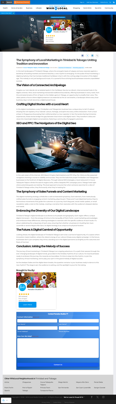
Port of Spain (27, 387)
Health (5, 8)
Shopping (76, 8)
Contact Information (28, 316)
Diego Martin (63, 381)
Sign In (82, 2)
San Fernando (63, 387)
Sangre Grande (99, 387)
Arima (7, 381)
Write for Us (104, 2)
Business (29, 8)
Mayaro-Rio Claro (82, 381)
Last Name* (63, 323)
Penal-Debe (98, 381)
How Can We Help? (27, 335)
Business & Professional (65, 66)
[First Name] (37, 320)
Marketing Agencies (78, 66)
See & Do (98, 8)
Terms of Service (69, 401)
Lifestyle (39, 8)
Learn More (27, 304)
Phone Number (64, 330)
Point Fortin (9, 387)
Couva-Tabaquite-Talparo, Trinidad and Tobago (36, 66)
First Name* (21, 323)
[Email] (38, 327)
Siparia (7, 389)
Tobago (25, 389)
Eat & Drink (87, 8)
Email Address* (23, 330)
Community (109, 8)
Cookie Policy (57, 401)
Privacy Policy (46, 401)
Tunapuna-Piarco (46, 389)
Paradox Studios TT (60, 32)
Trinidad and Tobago (46, 377)
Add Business (92, 2)
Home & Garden (17, 8)
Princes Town (45, 387)
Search (8, 2)
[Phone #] (79, 327)
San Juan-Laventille (83, 387)
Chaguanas (26, 381)
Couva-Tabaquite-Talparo (46, 382)
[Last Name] (79, 320)
